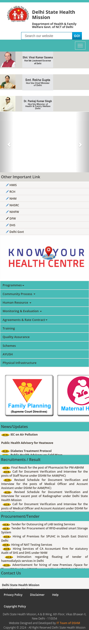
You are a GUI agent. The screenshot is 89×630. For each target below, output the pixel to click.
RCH (10, 192)
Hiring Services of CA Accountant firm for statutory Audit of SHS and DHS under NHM (44, 551)
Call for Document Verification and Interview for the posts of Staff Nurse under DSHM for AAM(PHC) (44, 474)
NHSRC (12, 205)
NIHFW (12, 212)
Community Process (19, 294)
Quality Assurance (16, 337)
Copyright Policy (15, 606)
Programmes (13, 285)
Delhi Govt (15, 232)
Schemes (9, 345)
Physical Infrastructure (20, 363)
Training (9, 328)
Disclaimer (37, 595)
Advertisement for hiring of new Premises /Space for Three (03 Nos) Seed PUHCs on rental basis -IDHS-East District (44, 567)
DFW (11, 218)
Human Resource (17, 302)
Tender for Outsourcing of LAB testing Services (38, 524)
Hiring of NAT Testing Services (27, 545)
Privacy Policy (13, 595)
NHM (11, 199)
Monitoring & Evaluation (22, 311)
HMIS (11, 185)
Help (55, 595)
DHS (10, 225)
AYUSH (8, 354)
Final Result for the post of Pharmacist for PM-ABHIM (43, 467)
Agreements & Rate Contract (25, 320)
